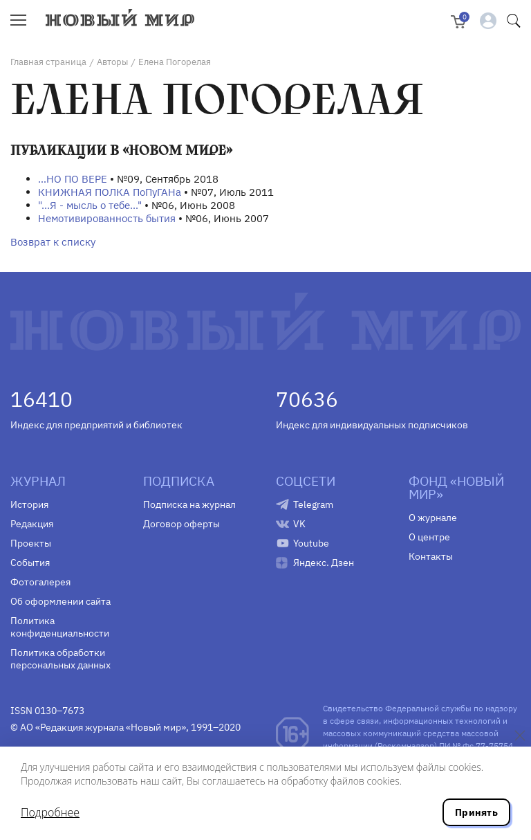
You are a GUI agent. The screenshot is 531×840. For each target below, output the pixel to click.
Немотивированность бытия (107, 218)
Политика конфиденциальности (59, 626)
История (29, 504)
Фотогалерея (40, 582)
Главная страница (48, 62)
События (30, 562)
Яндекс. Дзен (323, 562)
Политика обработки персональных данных (60, 658)
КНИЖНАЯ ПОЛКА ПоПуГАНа (109, 192)
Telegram (313, 504)
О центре (429, 537)
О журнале (433, 517)
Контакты (431, 556)
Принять (476, 812)
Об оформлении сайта (60, 601)
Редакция (31, 524)
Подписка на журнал (189, 504)
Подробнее (50, 812)
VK (299, 524)
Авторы (112, 62)
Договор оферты (181, 524)
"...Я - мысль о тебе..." (90, 205)
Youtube (311, 543)
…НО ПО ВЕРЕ (72, 178)
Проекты (30, 543)
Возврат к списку (52, 241)
